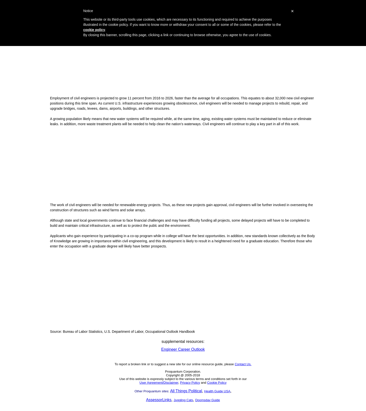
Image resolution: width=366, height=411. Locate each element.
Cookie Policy (217, 382)
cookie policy (94, 30)
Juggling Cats (183, 400)
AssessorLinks (158, 400)
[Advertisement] (183, 57)
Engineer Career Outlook (183, 349)
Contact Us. (243, 364)
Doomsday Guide (207, 400)
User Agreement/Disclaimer (158, 382)
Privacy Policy (190, 382)
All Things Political (186, 391)
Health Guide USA (217, 391)
